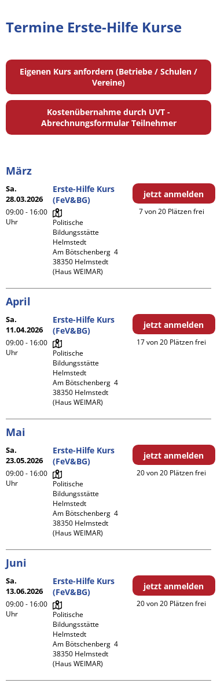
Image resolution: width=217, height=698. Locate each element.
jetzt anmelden (174, 194)
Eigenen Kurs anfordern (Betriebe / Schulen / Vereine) (108, 77)
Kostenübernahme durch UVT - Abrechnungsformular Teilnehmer (108, 117)
